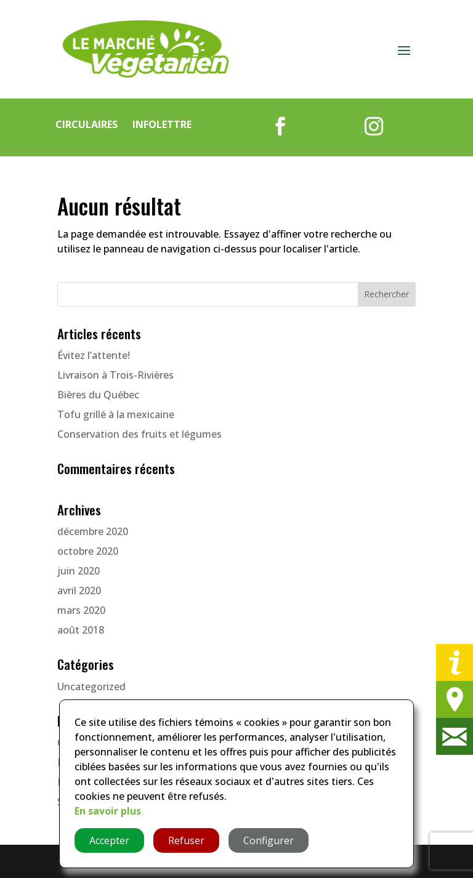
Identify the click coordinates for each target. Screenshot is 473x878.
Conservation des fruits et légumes (139, 434)
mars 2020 (81, 610)
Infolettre (162, 124)
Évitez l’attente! (93, 355)
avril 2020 (79, 590)
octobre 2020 (87, 551)
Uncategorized (91, 686)
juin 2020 (78, 571)
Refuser (186, 840)
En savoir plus (108, 811)
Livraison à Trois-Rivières (115, 375)
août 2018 (80, 630)
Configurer (268, 840)
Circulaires (86, 124)
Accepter (109, 840)
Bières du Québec (98, 394)
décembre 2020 (92, 531)
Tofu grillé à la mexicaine (115, 414)
